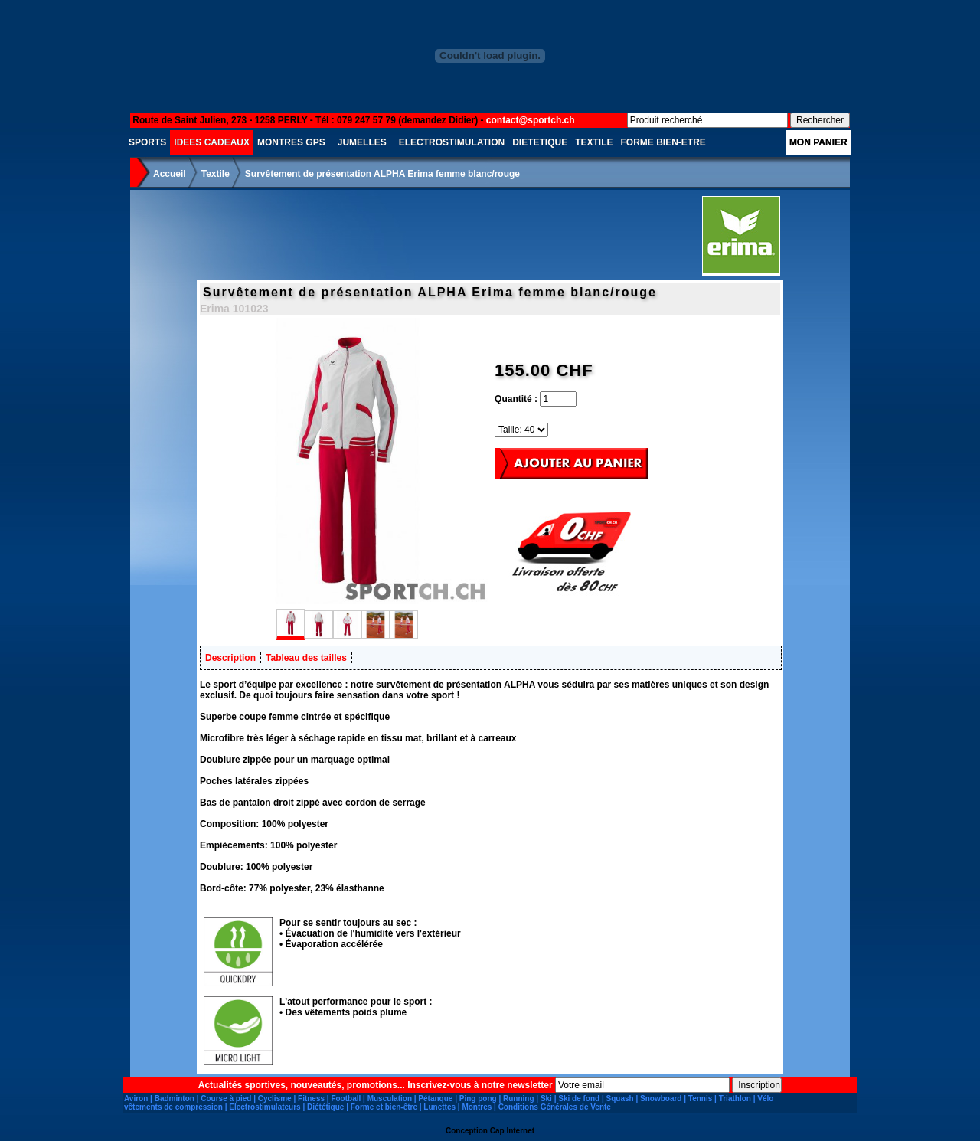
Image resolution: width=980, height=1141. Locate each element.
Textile (215, 173)
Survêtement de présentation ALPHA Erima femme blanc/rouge (382, 173)
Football (346, 1098)
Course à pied (226, 1098)
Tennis (700, 1098)
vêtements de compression (173, 1107)
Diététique (325, 1107)
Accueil (169, 173)
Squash (620, 1098)
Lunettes (439, 1107)
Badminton (174, 1098)
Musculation (390, 1098)
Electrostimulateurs (264, 1107)
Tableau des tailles (306, 657)
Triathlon (735, 1098)
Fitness (311, 1098)
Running (518, 1098)
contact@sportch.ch (530, 120)
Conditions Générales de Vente (554, 1107)
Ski (546, 1098)
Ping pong (478, 1098)
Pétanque (435, 1098)
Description (230, 657)
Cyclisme (275, 1098)
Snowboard (660, 1098)
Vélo (765, 1098)
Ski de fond (578, 1098)
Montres (477, 1107)
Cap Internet (512, 1130)
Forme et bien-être (384, 1107)
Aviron (136, 1098)
